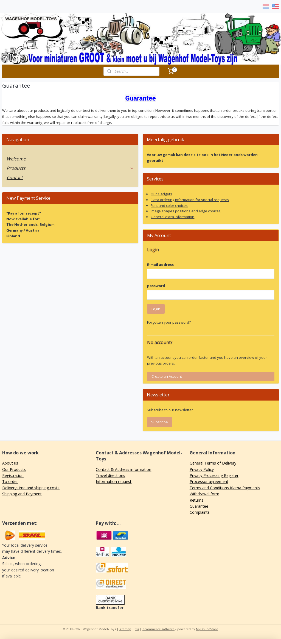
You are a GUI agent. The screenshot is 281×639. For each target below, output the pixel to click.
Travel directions (110, 475)
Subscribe (159, 421)
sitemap (125, 629)
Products (70, 168)
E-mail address (160, 264)
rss (137, 629)
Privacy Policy (202, 469)
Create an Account (166, 376)
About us (10, 463)
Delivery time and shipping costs (31, 487)
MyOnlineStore (207, 629)
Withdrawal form (204, 493)
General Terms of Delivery (213, 463)
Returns (196, 500)
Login (155, 308)
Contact (15, 177)
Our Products (14, 469)
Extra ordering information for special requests (190, 199)
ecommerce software (158, 629)
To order (10, 481)
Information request (113, 481)
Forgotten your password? (169, 322)
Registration (13, 475)
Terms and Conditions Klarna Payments (225, 487)
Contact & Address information (123, 469)
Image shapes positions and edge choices (186, 211)
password (156, 285)
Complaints (200, 512)
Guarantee (199, 506)
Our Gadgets (161, 193)
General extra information (172, 216)
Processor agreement (209, 481)
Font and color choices (169, 205)
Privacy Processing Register (214, 475)
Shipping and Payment (22, 493)
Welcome (16, 159)
